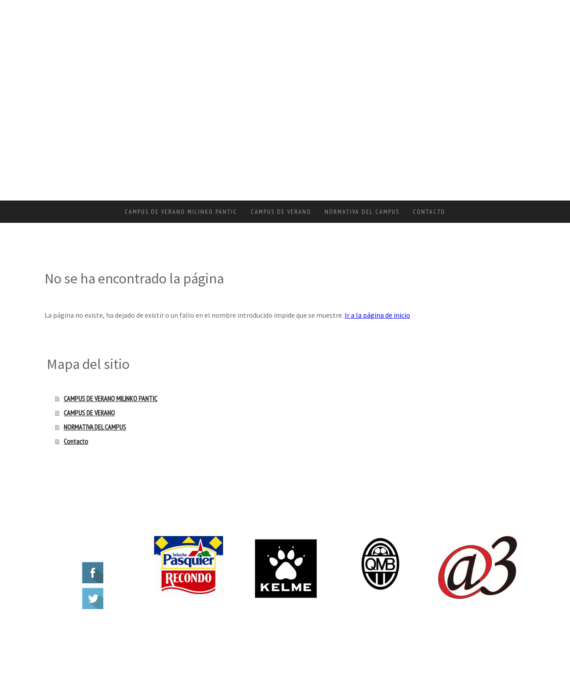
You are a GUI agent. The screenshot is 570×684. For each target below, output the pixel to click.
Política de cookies (136, 634)
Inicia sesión (509, 644)
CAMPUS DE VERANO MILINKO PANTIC (181, 212)
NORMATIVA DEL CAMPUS (362, 212)
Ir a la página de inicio (377, 315)
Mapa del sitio (171, 634)
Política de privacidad (94, 634)
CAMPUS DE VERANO (281, 212)
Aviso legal (59, 634)
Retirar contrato (210, 634)
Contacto (429, 212)
